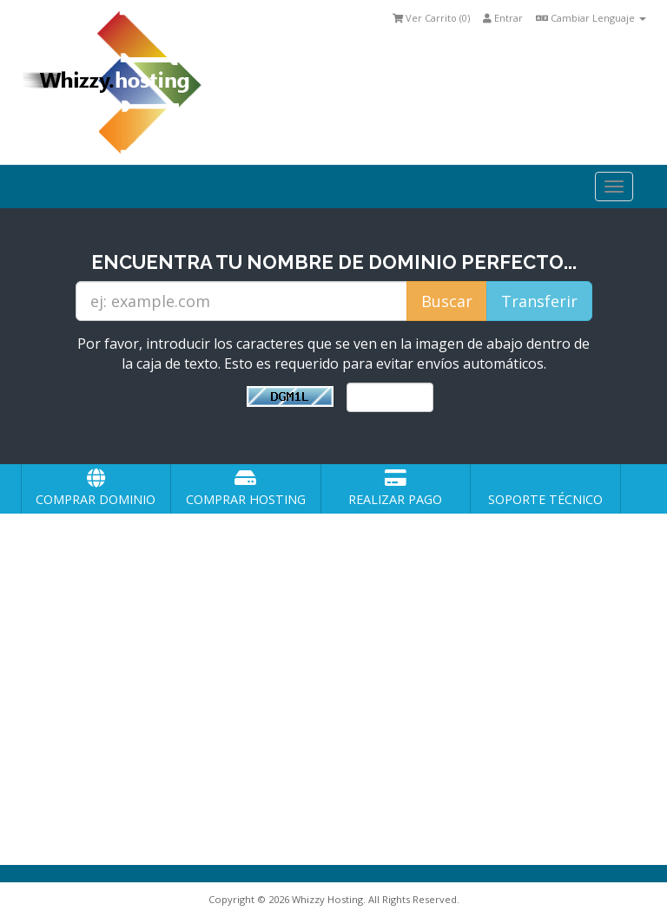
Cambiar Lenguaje (591, 17)
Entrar (503, 17)
